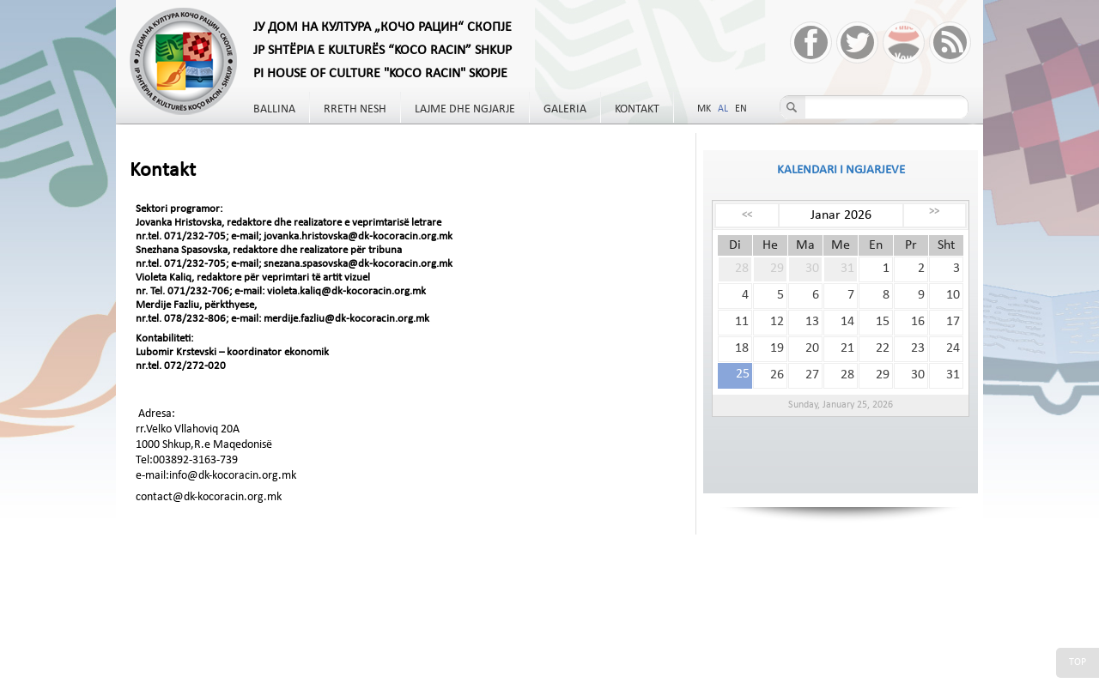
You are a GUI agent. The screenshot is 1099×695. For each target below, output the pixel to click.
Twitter (857, 42)
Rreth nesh (355, 109)
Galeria (564, 109)
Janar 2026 (841, 215)
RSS (950, 42)
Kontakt (637, 109)
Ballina (274, 109)
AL (723, 109)
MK (704, 109)
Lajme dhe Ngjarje (465, 109)
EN (741, 109)
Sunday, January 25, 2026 (840, 405)
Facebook (811, 42)
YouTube (903, 42)
